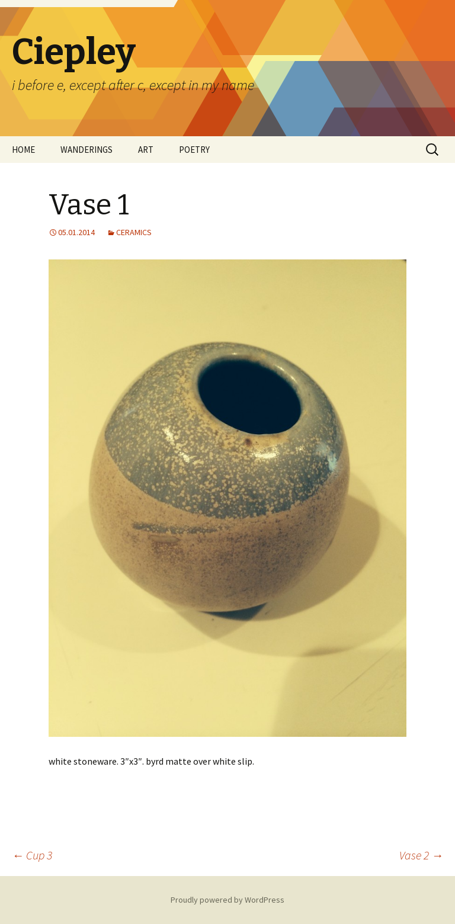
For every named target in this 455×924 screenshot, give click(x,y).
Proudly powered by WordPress (227, 899)
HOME (23, 149)
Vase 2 (421, 855)
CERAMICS (134, 232)
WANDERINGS (86, 149)
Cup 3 (32, 855)
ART (145, 149)
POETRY (194, 149)
